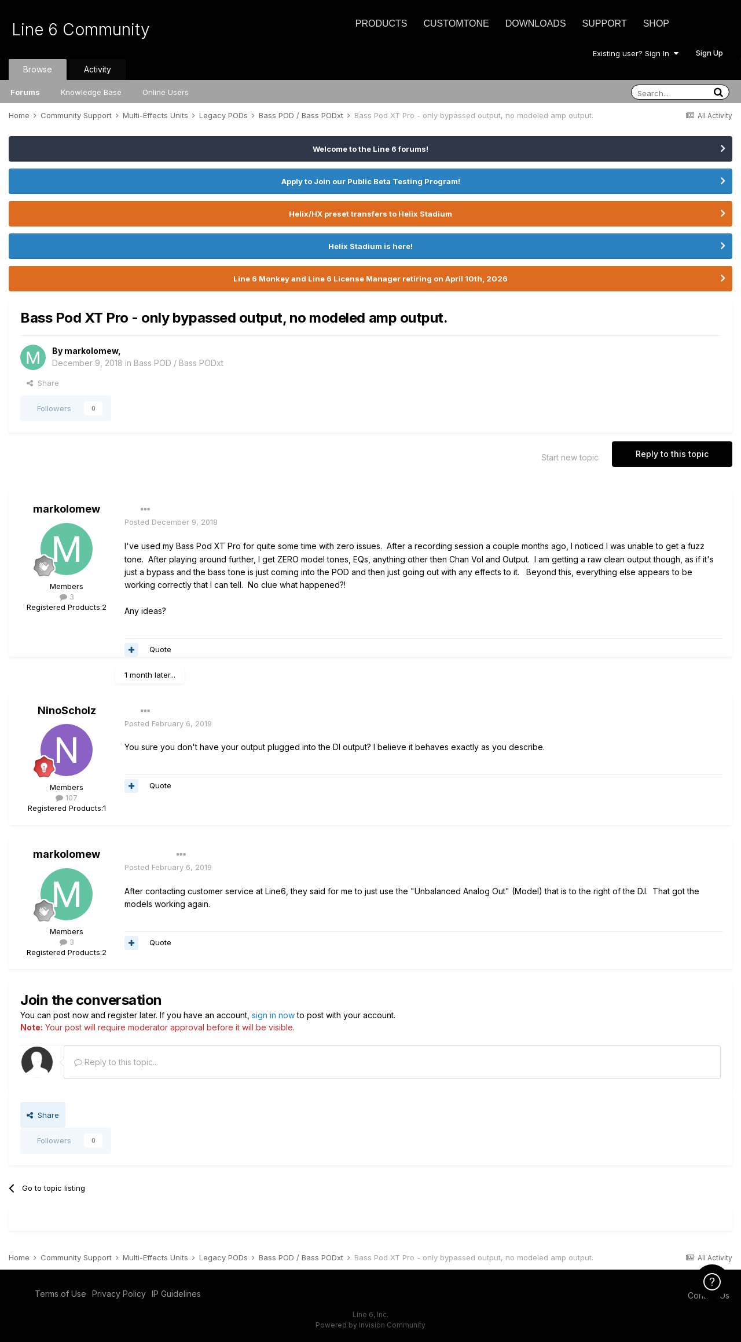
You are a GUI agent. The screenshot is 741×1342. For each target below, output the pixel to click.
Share (43, 382)
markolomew (91, 351)
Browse (37, 69)
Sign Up (709, 52)
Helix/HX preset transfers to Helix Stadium (370, 213)
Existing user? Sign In (635, 53)
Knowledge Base (91, 92)
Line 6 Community (81, 29)
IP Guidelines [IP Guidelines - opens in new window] (176, 1294)
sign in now (273, 1015)
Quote (160, 649)
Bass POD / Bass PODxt (178, 363)
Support (604, 23)
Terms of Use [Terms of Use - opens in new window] (60, 1294)
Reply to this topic (672, 454)
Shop (656, 23)
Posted (171, 521)
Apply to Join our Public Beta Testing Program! (370, 181)
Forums (25, 92)
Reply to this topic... (116, 1062)
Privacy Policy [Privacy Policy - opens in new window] (119, 1294)
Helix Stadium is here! (370, 246)
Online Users (165, 92)
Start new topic (570, 457)
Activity (97, 69)
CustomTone (456, 23)
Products (381, 23)
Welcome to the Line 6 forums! (370, 148)
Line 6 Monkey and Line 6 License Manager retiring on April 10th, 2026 (370, 278)
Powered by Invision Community (370, 1325)
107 (67, 797)
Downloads (535, 23)
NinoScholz (67, 710)
